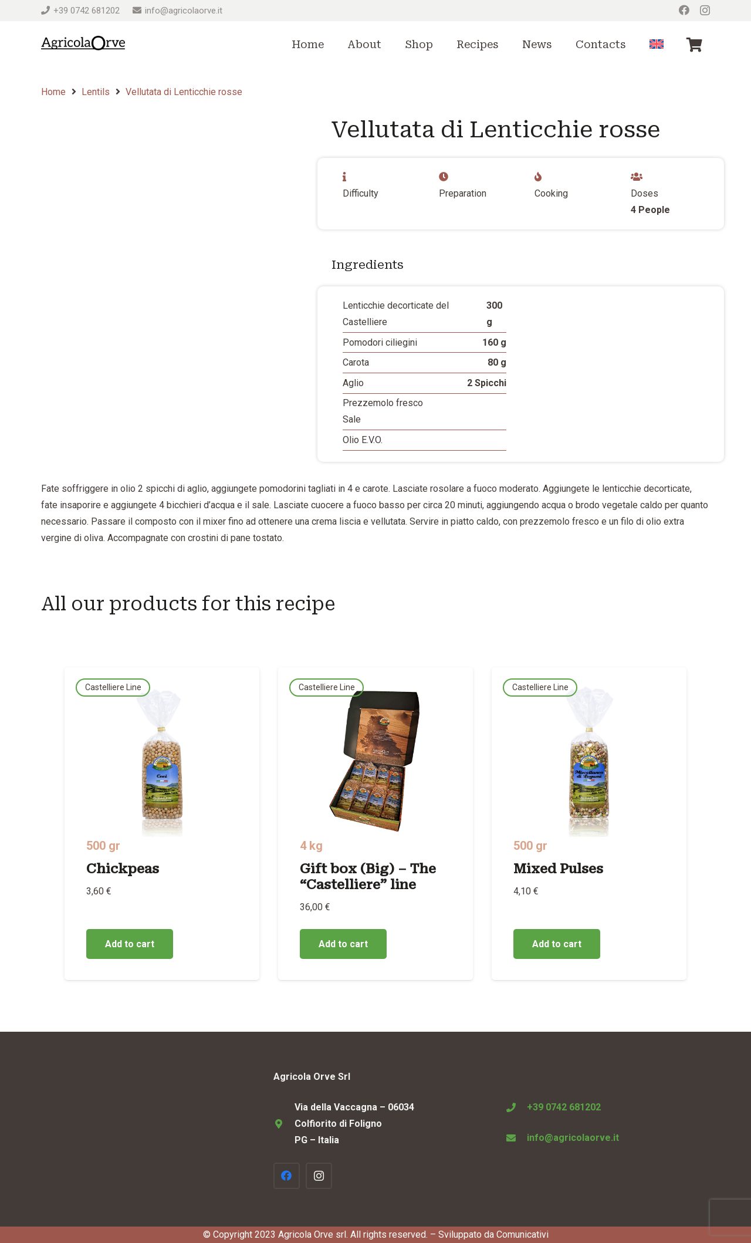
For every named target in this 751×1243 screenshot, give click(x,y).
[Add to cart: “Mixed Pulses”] (556, 944)
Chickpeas (122, 868)
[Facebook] (684, 10)
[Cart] (694, 44)
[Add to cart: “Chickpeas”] (129, 944)
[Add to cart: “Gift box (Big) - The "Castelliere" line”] (343, 944)
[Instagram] (705, 10)
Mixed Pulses (558, 868)
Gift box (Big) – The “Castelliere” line (368, 876)
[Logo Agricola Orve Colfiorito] (83, 44)
